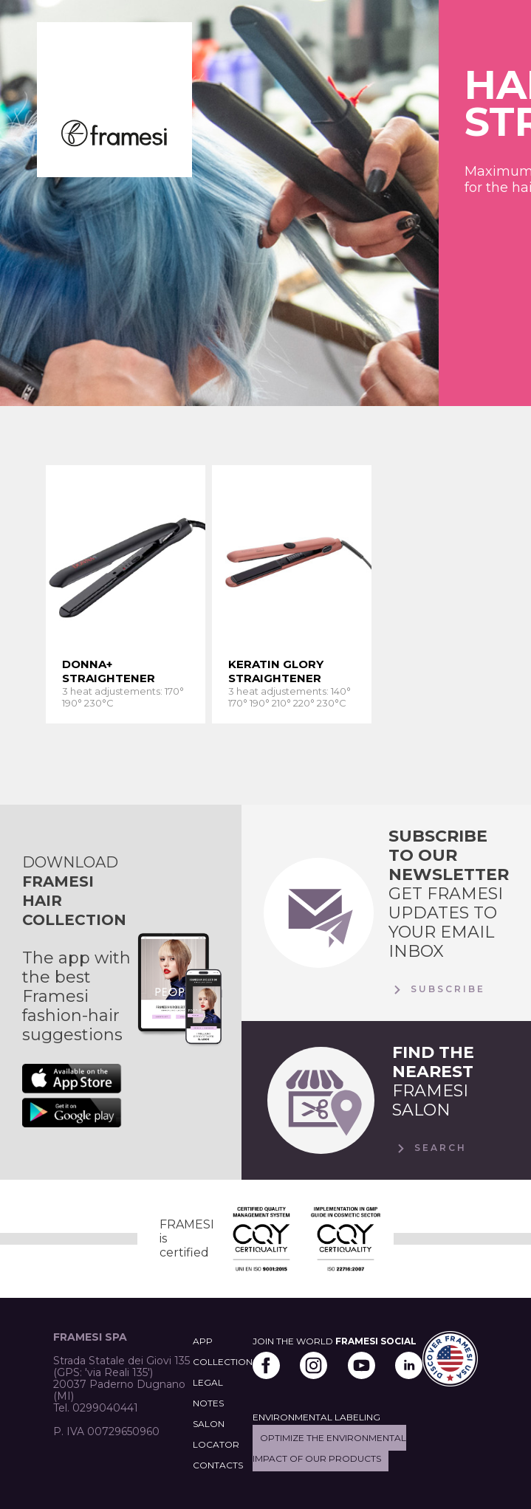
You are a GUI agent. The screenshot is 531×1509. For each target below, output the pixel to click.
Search (429, 1149)
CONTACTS (218, 1465)
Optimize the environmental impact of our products (329, 1448)
